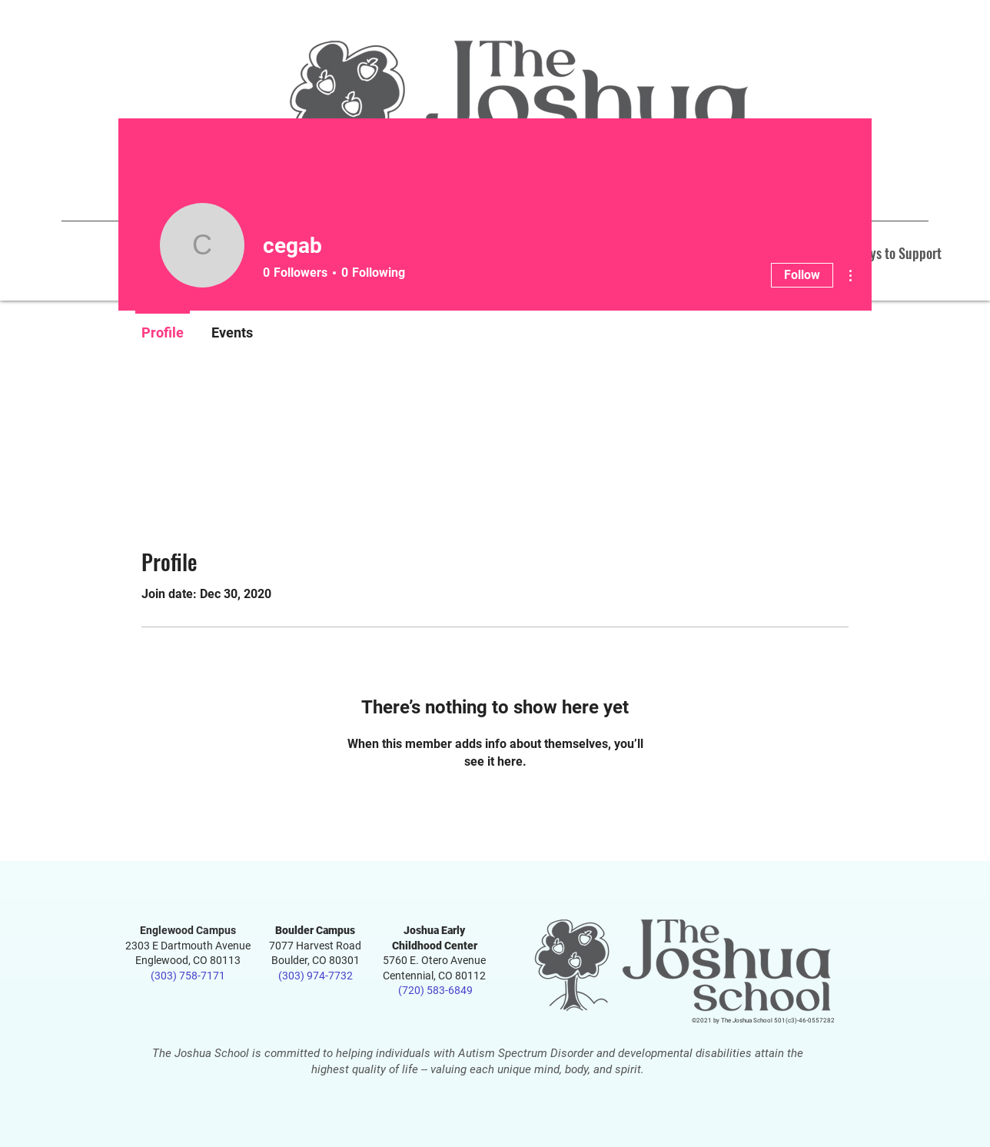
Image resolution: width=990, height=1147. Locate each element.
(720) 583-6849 (434, 990)
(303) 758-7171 (188, 975)
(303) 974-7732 (315, 975)
